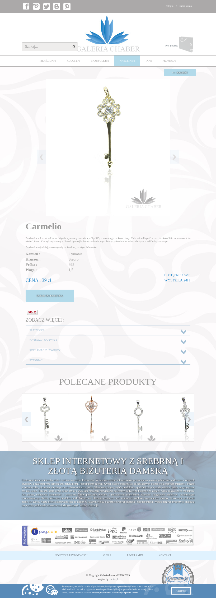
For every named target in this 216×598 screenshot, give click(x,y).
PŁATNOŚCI (37, 330)
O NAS (107, 555)
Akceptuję (181, 590)
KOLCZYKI (73, 60)
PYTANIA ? (36, 360)
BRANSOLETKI (100, 60)
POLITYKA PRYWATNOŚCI (71, 555)
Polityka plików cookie (127, 592)
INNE (148, 60)
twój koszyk (179, 45)
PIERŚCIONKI (48, 60)
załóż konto (186, 5)
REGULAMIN (135, 555)
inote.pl (114, 579)
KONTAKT (165, 555)
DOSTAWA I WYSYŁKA (43, 340)
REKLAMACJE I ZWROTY (45, 350)
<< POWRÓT (180, 72)
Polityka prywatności (100, 592)
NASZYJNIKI (127, 60)
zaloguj (169, 5)
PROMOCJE (169, 60)
